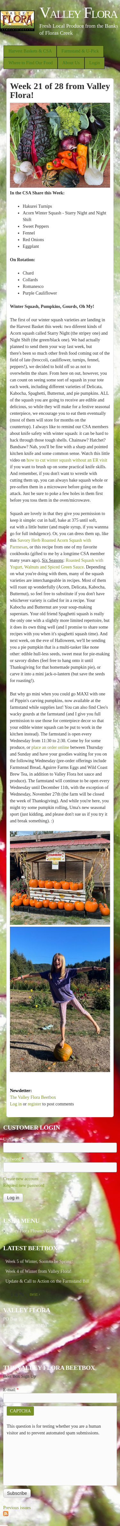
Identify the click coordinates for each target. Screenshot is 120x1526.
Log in (16, 1104)
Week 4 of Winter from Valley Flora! (38, 1271)
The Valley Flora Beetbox (33, 1097)
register (34, 1104)
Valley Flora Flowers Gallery (33, 1231)
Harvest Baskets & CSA (30, 51)
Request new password (23, 1185)
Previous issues (17, 1507)
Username (14, 1139)
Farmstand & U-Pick (80, 51)
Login (94, 62)
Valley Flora (78, 12)
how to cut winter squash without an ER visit (67, 460)
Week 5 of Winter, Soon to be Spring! (39, 1261)
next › (35, 1294)
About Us (71, 62)
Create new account (20, 1178)
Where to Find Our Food (30, 62)
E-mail (11, 1389)
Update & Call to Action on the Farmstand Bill (47, 1281)
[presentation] (33, 1459)
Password (13, 1159)
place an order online (50, 747)
